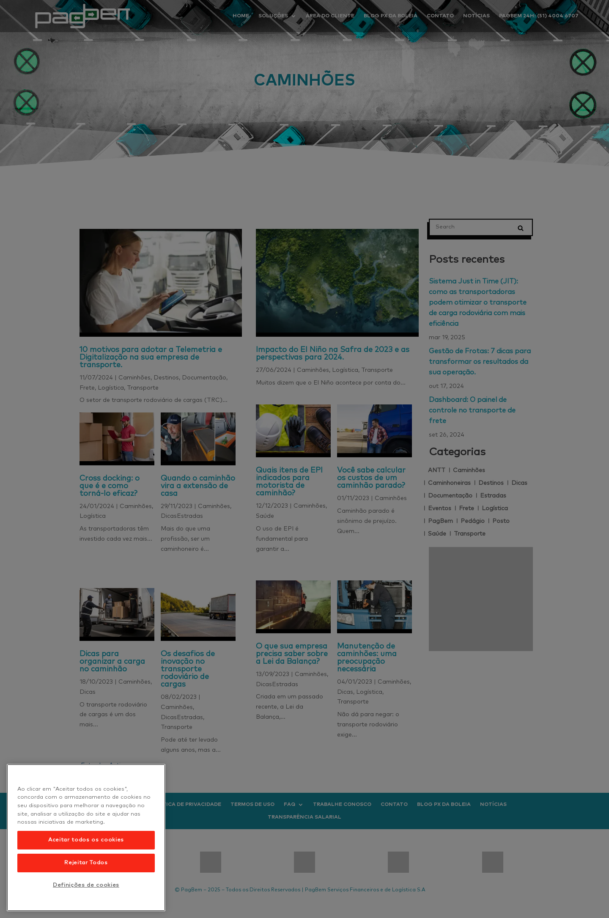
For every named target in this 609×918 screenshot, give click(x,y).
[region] (86, 837)
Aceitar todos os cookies (86, 840)
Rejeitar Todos (85, 863)
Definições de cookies (86, 885)
